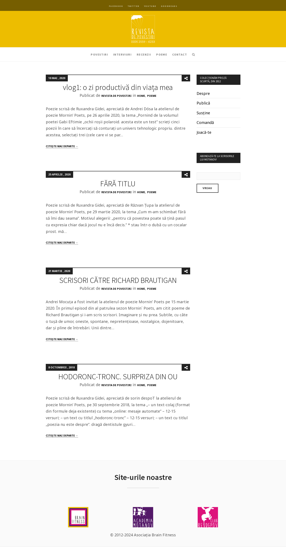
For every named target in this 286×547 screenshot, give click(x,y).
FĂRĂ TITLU (117, 183)
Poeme (161, 54)
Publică (203, 103)
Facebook (116, 6)
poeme (151, 96)
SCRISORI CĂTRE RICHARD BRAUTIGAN (118, 280)
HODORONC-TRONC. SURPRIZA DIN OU (118, 376)
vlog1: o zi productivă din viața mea (118, 87)
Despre (203, 93)
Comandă (205, 122)
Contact (179, 54)
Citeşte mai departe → (62, 146)
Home (141, 96)
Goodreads (169, 6)
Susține (203, 112)
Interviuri (122, 54)
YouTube (150, 6)
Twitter (133, 6)
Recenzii (144, 54)
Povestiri (99, 54)
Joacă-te (204, 132)
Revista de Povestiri (116, 96)
